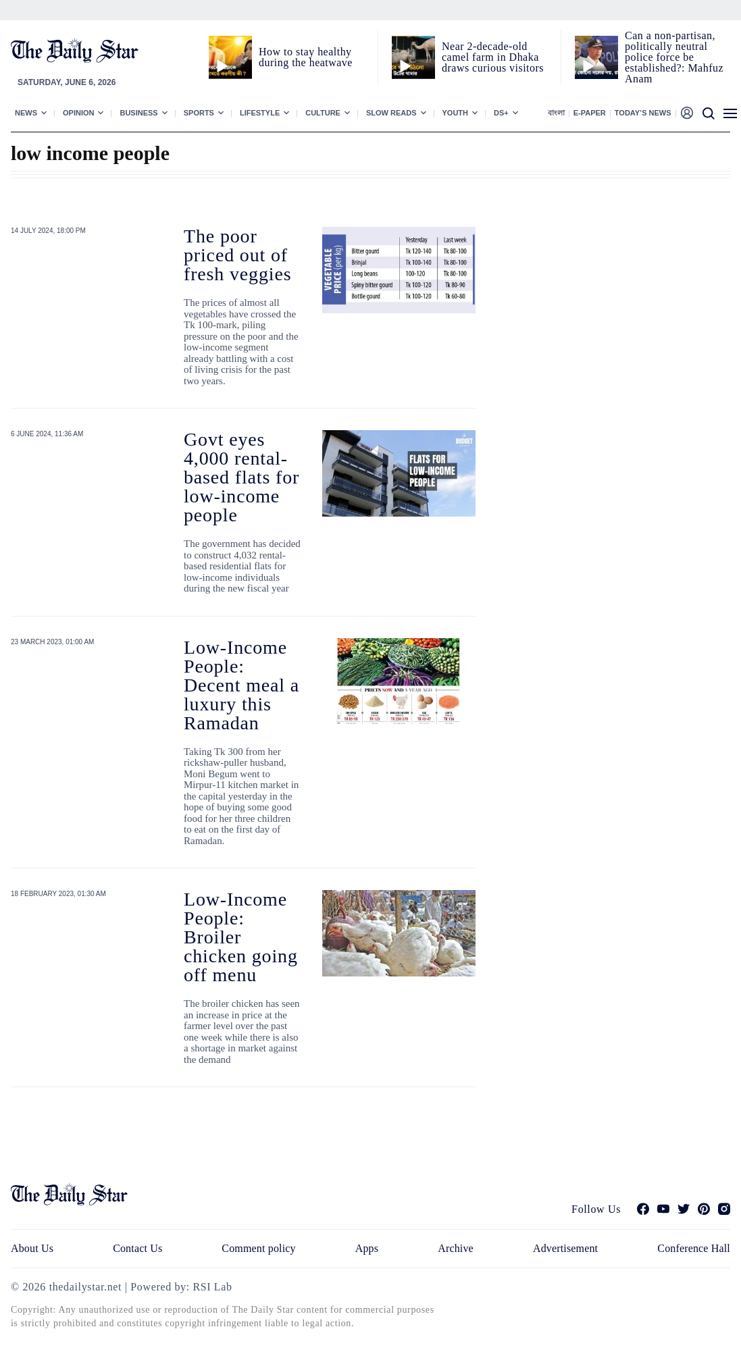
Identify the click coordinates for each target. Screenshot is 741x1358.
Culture (322, 113)
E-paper (589, 113)
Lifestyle (260, 113)
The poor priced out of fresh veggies (237, 255)
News (26, 113)
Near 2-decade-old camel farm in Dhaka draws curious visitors (493, 57)
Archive (456, 1248)
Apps (366, 1248)
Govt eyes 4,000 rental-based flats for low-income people (241, 477)
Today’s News (643, 113)
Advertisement (565, 1248)
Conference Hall (693, 1248)
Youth (455, 113)
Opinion (78, 113)
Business (138, 113)
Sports (199, 113)
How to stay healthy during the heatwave (306, 57)
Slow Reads (391, 113)
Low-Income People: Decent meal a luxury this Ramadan (241, 685)
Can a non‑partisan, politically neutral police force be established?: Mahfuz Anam (674, 57)
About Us (32, 1248)
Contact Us (137, 1248)
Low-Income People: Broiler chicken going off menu (241, 937)
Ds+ (501, 113)
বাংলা (556, 113)
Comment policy (258, 1248)
